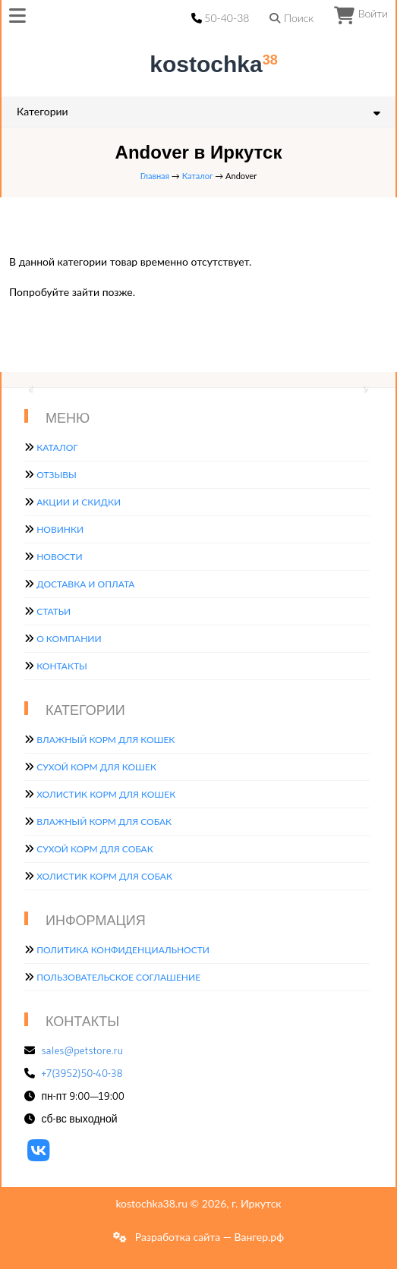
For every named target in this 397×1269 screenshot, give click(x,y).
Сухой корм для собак (94, 849)
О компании (68, 638)
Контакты (61, 666)
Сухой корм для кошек (96, 767)
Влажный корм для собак (104, 821)
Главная (154, 176)
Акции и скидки (78, 502)
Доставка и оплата (85, 584)
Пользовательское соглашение (118, 977)
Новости (59, 556)
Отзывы (56, 474)
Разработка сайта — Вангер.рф (208, 1236)
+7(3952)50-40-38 (82, 1073)
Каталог (197, 176)
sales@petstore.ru (83, 1050)
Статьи (53, 611)
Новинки (59, 529)
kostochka (201, 64)
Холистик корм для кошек (105, 794)
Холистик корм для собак (104, 876)
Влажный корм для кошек (105, 739)
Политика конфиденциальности (123, 950)
